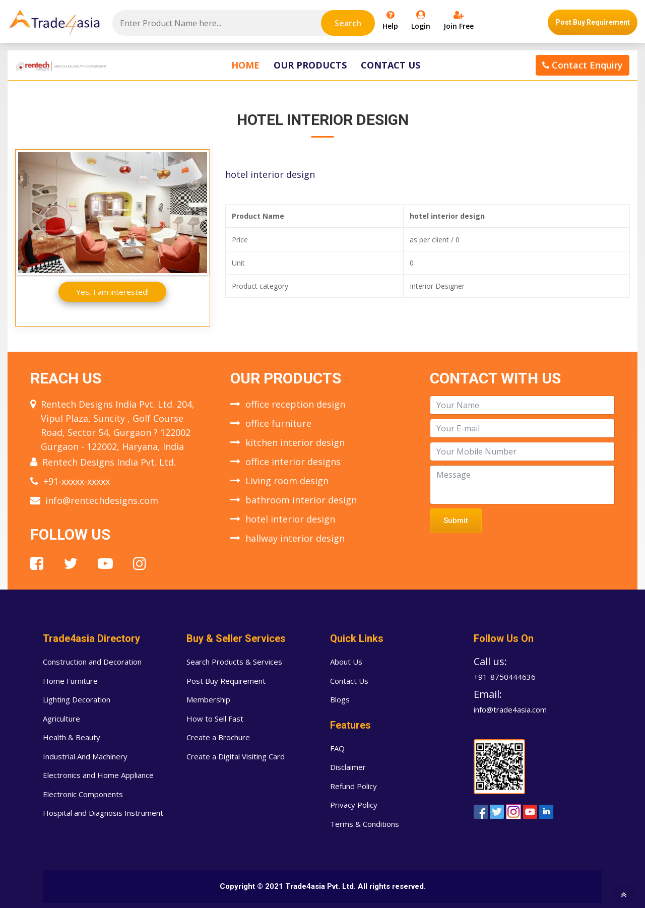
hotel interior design (290, 519)
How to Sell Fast (214, 719)
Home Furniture (70, 681)
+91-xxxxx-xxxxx (76, 481)
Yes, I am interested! (112, 292)
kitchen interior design (295, 442)
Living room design (287, 481)
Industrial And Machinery (85, 756)
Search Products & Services (234, 662)
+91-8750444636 (505, 677)
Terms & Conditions (364, 824)
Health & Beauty (71, 737)
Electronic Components (83, 794)
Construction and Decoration (92, 662)
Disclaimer (348, 767)
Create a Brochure (218, 737)
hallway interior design (295, 538)
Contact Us (390, 65)
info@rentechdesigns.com (101, 500)
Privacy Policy (353, 805)
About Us (346, 662)
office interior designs (293, 462)
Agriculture (61, 719)
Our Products (310, 65)
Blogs (340, 699)
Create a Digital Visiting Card (235, 756)
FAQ (337, 748)
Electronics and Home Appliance (98, 775)
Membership (208, 699)
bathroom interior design (301, 500)
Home (245, 65)
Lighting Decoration (76, 699)
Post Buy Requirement (592, 22)
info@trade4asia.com (510, 709)
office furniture (278, 423)
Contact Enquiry (582, 65)
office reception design (295, 404)
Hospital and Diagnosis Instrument (103, 813)
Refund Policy (353, 786)
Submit (455, 520)
